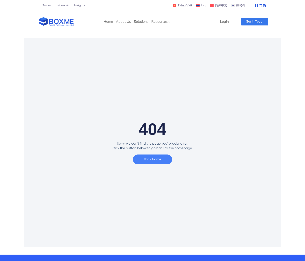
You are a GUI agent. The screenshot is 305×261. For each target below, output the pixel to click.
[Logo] (56, 21)
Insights (79, 5)
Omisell (47, 5)
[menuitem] (182, 5)
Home (108, 21)
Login (224, 21)
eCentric (63, 5)
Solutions (141, 21)
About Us (123, 21)
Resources (159, 21)
